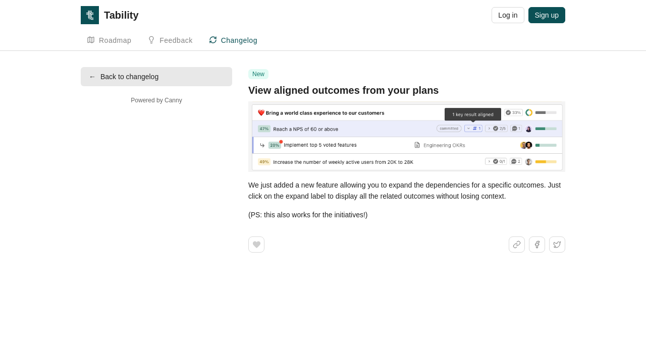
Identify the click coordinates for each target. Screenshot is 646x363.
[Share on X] (557, 244)
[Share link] (517, 244)
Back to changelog (123, 76)
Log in (507, 15)
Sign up (547, 15)
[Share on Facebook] (537, 244)
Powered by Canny (156, 100)
